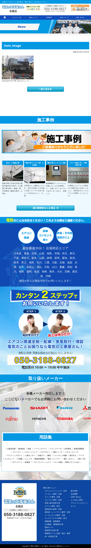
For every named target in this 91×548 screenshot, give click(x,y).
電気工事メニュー (50, 488)
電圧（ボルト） (70, 459)
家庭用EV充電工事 (51, 530)
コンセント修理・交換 (53, 494)
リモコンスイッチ (71, 452)
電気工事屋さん (36, 546)
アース (81, 455)
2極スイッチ (57, 452)
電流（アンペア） (54, 459)
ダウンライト (17, 462)
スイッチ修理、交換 (52, 497)
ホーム (73, 506)
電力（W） (82, 459)
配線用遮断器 (40, 459)
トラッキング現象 (60, 455)
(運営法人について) (62, 546)
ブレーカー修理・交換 (53, 500)
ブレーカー (17, 452)
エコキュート (10, 459)
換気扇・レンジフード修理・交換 (57, 512)
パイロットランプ (30, 452)
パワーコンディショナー (42, 462)
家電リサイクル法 (72, 462)
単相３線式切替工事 (52, 503)
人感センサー (30, 455)
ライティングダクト (14, 455)
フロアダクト (45, 452)
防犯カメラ (49, 527)
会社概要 (74, 494)
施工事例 (74, 491)
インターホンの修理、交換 (55, 515)
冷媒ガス (41, 455)
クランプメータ (56, 448)
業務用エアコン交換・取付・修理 (57, 533)
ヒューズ (28, 459)
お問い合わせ (76, 497)
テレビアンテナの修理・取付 (56, 518)
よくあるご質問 (77, 500)
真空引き (72, 455)
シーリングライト (40, 448)
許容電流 (67, 448)
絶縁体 (27, 462)
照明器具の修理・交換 (53, 509)
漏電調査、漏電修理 (52, 521)
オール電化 (58, 462)
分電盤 (19, 459)
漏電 (49, 455)
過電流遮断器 (79, 448)
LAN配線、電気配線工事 (54, 524)
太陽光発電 (11, 448)
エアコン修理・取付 (52, 506)
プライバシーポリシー (79, 503)
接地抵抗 (21, 448)
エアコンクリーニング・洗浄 (56, 491)
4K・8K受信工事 (51, 536)
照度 (29, 448)
